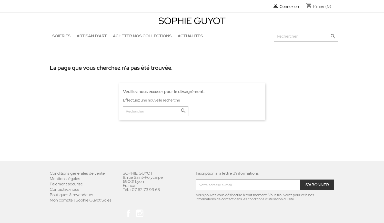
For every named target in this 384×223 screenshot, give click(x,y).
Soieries (61, 36)
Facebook (128, 213)
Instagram (140, 213)
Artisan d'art (92, 36)
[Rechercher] (306, 36)
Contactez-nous (64, 189)
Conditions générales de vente (77, 173)
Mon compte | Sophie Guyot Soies (81, 200)
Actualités (190, 36)
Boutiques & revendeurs (71, 194)
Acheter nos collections (142, 36)
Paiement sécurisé (66, 184)
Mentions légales (65, 178)
